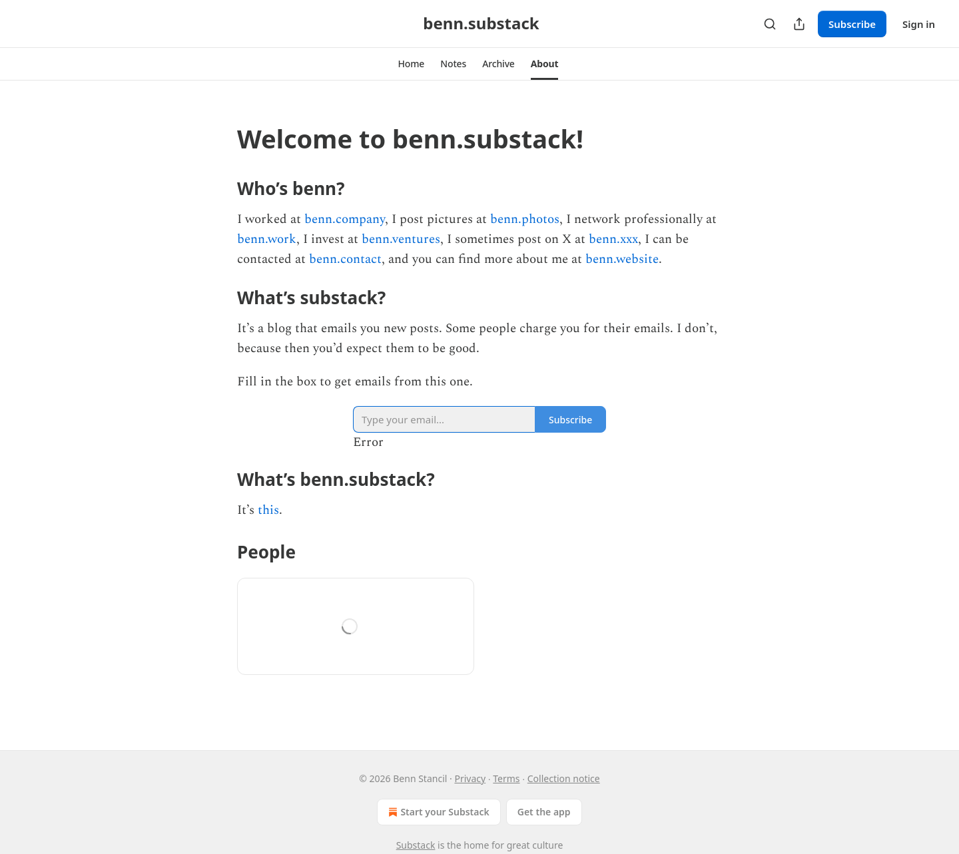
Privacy (469, 778)
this (268, 510)
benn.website (622, 259)
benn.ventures (401, 239)
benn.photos (524, 219)
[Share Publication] (799, 24)
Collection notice (563, 778)
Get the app (544, 811)
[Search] (770, 24)
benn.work (266, 239)
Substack (416, 845)
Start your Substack (437, 812)
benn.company (344, 219)
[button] (411, 64)
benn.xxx (613, 239)
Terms (506, 778)
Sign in (918, 24)
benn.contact (345, 259)
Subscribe (852, 24)
